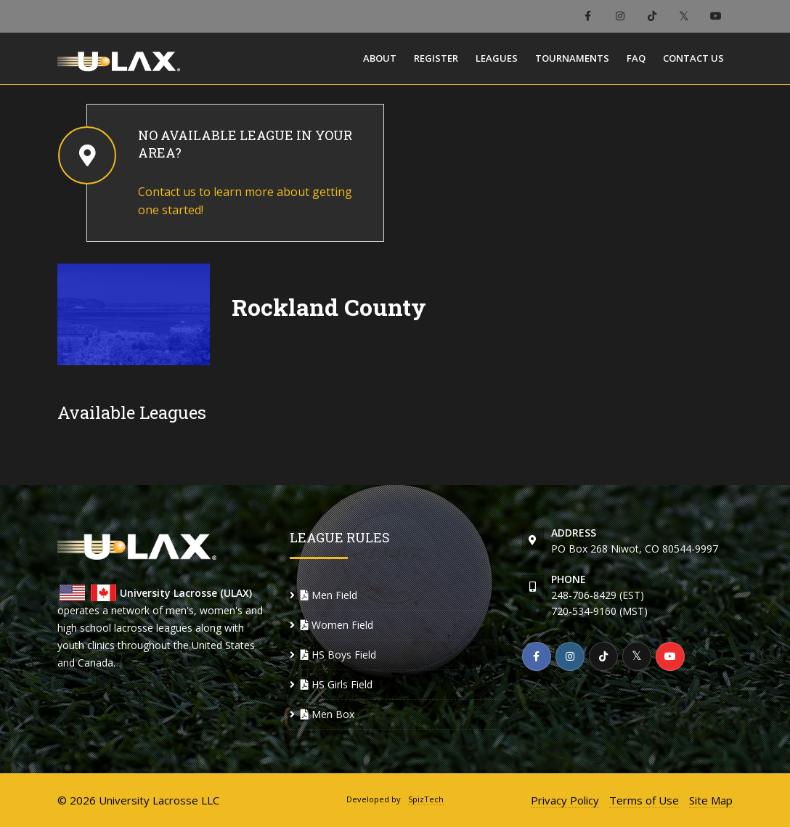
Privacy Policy (565, 800)
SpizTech (426, 799)
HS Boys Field (338, 654)
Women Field (337, 625)
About (379, 58)
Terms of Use (644, 800)
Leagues (497, 58)
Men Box (327, 714)
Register (436, 58)
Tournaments (572, 58)
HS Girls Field (336, 684)
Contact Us (693, 58)
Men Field (329, 595)
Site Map (711, 800)
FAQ (636, 58)
